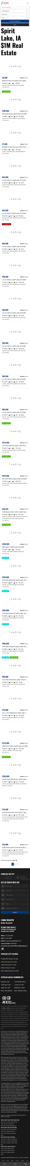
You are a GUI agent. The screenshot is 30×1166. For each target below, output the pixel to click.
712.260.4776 (5, 752)
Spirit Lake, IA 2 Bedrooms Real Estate (9, 1141)
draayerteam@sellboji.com (11, 941)
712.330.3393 (5, 485)
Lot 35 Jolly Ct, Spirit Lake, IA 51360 (14, 379)
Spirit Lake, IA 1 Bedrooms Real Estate (9, 1139)
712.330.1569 (9, 785)
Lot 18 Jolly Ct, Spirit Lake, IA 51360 (14, 180)
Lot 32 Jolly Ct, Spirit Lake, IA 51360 (14, 280)
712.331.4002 (5, 586)
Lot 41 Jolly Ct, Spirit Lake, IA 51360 (14, 412)
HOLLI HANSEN (20, 717)
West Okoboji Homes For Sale (10, 971)
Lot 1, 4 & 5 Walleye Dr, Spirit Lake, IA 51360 (15, 713)
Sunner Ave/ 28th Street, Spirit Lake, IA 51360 (15, 779)
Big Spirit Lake (5, 982)
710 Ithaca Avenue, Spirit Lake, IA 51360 (15, 445)
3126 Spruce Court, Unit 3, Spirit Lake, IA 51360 (15, 512)
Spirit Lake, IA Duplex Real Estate (8, 1131)
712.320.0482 (5, 186)
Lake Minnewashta (19, 982)
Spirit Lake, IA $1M (16, 1080)
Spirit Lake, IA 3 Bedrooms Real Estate (9, 1142)
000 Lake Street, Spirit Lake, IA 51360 (14, 114)
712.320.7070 (5, 553)
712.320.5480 (6, 938)
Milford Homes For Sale (8, 968)
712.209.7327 (5, 452)
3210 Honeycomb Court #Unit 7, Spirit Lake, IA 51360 (15, 812)
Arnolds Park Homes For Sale (9, 959)
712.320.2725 (5, 686)
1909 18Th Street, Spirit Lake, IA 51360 (15, 746)
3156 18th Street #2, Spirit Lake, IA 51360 (15, 580)
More (15, 24)
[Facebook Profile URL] (2, 948)
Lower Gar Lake (19, 985)
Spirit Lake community (6, 1106)
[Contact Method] (16, 904)
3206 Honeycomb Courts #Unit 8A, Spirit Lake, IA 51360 (15, 847)
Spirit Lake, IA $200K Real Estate (7, 1152)
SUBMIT (15, 912)
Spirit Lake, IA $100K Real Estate (7, 1150)
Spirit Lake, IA (15, 1060)
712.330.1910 (24, 516)
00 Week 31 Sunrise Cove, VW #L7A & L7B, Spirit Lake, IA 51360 (15, 147)
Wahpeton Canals (19, 988)
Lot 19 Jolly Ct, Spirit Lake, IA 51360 (14, 213)
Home (3, 1160)
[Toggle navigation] (28, 3)
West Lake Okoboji (6, 991)
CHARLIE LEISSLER (21, 450)
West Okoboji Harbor (20, 991)
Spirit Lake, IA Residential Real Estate (8, 1125)
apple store (3, 1098)
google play (21, 1097)
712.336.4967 (7, 936)
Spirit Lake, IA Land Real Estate (7, 1123)
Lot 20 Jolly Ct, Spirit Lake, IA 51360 (14, 246)
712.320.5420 (5, 153)
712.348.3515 (5, 520)
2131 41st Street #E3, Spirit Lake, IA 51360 (15, 680)
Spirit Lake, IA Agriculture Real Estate (8, 1129)
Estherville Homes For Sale (9, 962)
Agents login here (7, 973)
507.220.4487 (5, 719)
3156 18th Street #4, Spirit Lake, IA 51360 (15, 646)
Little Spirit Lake (6, 985)
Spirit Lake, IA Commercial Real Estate (9, 1122)
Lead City (17, 1157)
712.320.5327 (5, 120)
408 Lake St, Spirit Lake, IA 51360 (13, 547)
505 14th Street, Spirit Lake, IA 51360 (14, 479)
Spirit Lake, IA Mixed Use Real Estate (8, 1133)
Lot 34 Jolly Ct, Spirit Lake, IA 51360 (14, 346)
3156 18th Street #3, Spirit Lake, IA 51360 (15, 613)
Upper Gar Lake (5, 988)
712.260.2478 (5, 87)
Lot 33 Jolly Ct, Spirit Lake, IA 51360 (14, 313)
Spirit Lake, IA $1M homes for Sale (10, 1031)
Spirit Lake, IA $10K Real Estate (7, 1148)
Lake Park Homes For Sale (8, 965)
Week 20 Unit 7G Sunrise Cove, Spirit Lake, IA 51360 (15, 81)
